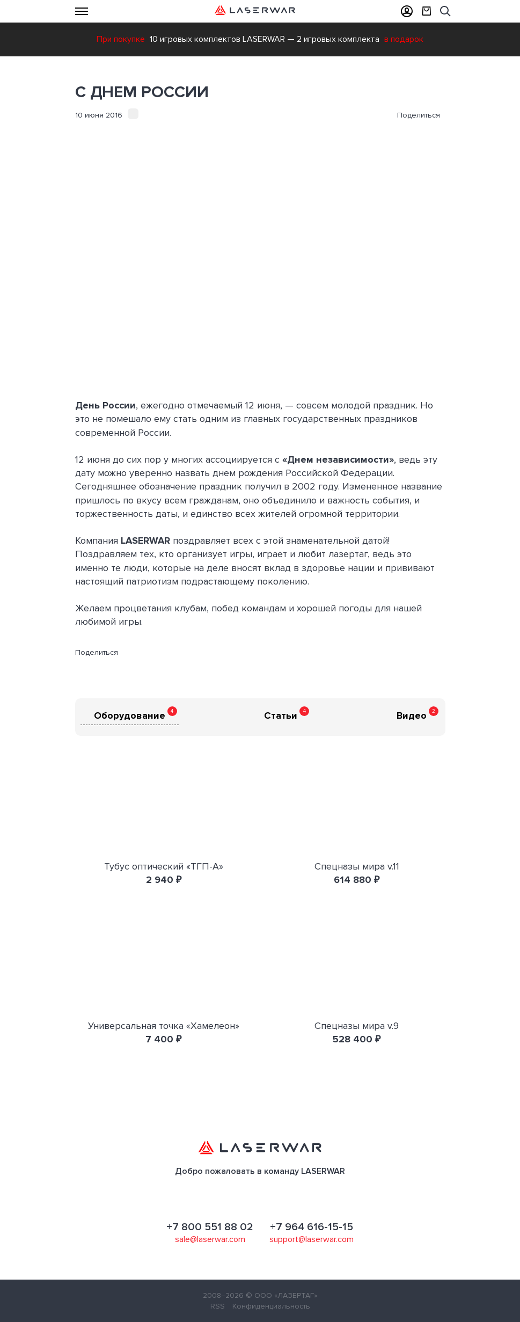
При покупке (121, 39)
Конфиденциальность (271, 1306)
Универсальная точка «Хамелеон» (163, 1026)
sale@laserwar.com (210, 1239)
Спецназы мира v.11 (356, 866)
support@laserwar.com (311, 1239)
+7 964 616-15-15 (311, 1227)
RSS (217, 1306)
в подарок (403, 39)
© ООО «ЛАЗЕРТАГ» (281, 1295)
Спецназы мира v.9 (356, 1026)
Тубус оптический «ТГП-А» (163, 866)
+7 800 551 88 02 (209, 1227)
